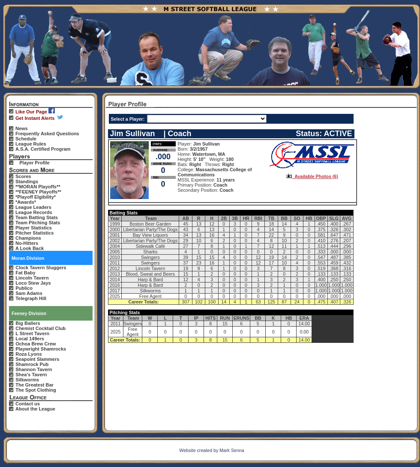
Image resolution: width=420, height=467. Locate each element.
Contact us (27, 403)
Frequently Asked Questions (47, 133)
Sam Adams (28, 293)
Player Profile (34, 162)
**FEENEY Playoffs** (38, 191)
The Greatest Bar (34, 384)
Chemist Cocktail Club (40, 328)
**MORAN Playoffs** (37, 186)
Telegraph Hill (30, 298)
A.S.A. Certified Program (42, 149)
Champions (28, 238)
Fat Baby (25, 272)
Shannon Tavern (33, 369)
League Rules (30, 143)
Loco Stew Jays (33, 283)
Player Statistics (33, 227)
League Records (33, 212)
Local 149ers (29, 338)
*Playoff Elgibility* (35, 196)
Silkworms (27, 379)
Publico (24, 288)
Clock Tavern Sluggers (40, 267)
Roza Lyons (28, 354)
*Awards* (25, 202)
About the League (35, 408)
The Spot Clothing (35, 390)
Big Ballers (27, 323)
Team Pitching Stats (37, 222)
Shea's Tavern (31, 374)
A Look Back (29, 248)
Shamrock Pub (31, 364)
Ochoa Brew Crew (35, 343)
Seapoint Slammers (37, 359)
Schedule (25, 138)
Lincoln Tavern (31, 277)
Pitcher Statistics (34, 232)
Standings (26, 181)
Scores (23, 176)
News (21, 128)
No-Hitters (26, 243)
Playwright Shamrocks (40, 348)
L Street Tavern (32, 333)
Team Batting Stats (36, 217)
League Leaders (33, 207)
